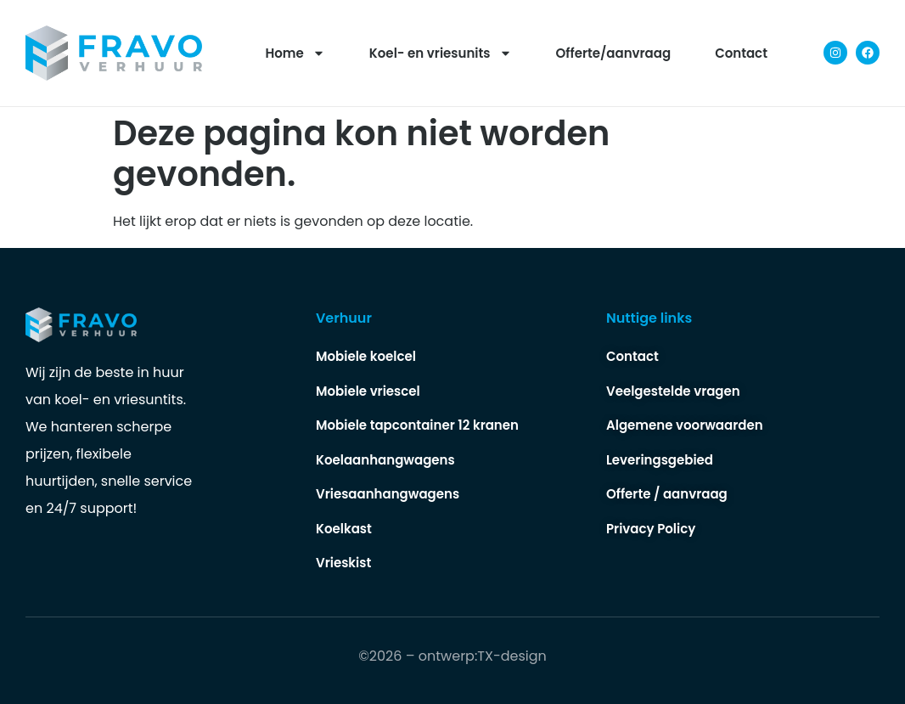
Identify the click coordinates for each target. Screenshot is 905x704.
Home (295, 53)
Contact (741, 53)
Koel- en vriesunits (440, 53)
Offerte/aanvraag (614, 53)
